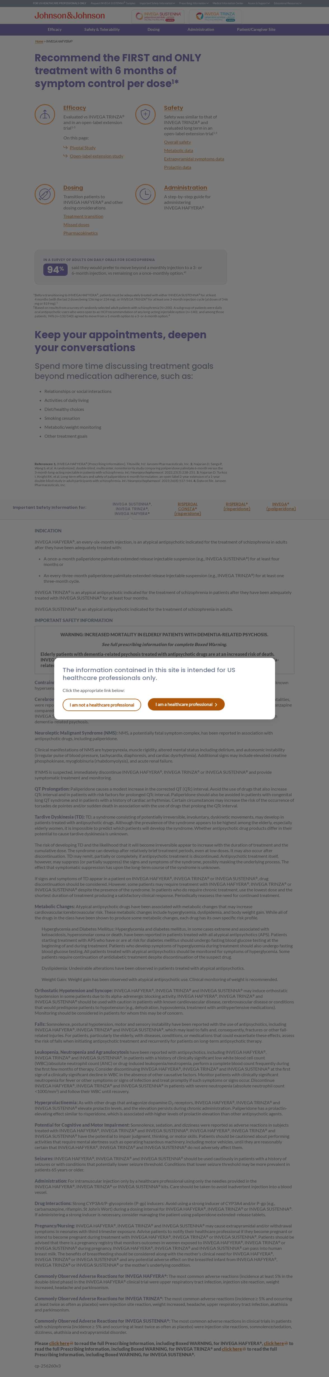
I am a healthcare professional (102, 704)
